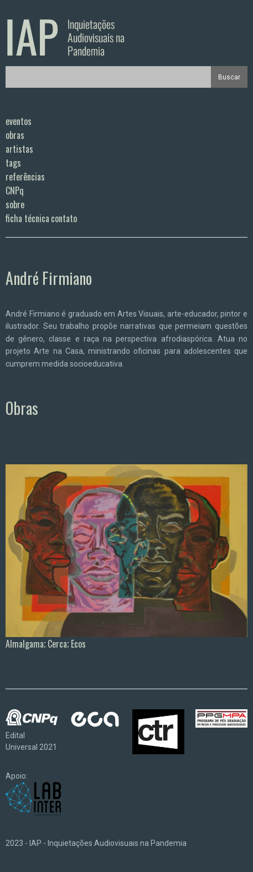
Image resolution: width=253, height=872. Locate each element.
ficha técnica (27, 218)
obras (15, 135)
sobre (15, 204)
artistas (19, 149)
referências (25, 176)
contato (64, 218)
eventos (19, 121)
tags (13, 162)
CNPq (15, 190)
